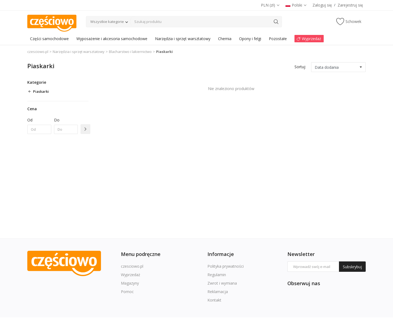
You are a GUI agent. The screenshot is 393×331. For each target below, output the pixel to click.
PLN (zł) (270, 5)
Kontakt (214, 300)
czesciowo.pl (37, 51)
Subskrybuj (352, 266)
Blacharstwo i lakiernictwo (130, 51)
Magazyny (130, 283)
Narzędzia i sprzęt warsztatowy (79, 51)
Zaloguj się (322, 5)
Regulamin (216, 274)
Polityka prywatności (225, 266)
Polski (296, 5)
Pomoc (127, 291)
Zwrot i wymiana (222, 283)
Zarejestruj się (350, 5)
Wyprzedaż (130, 274)
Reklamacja (217, 291)
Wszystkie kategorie (107, 21)
